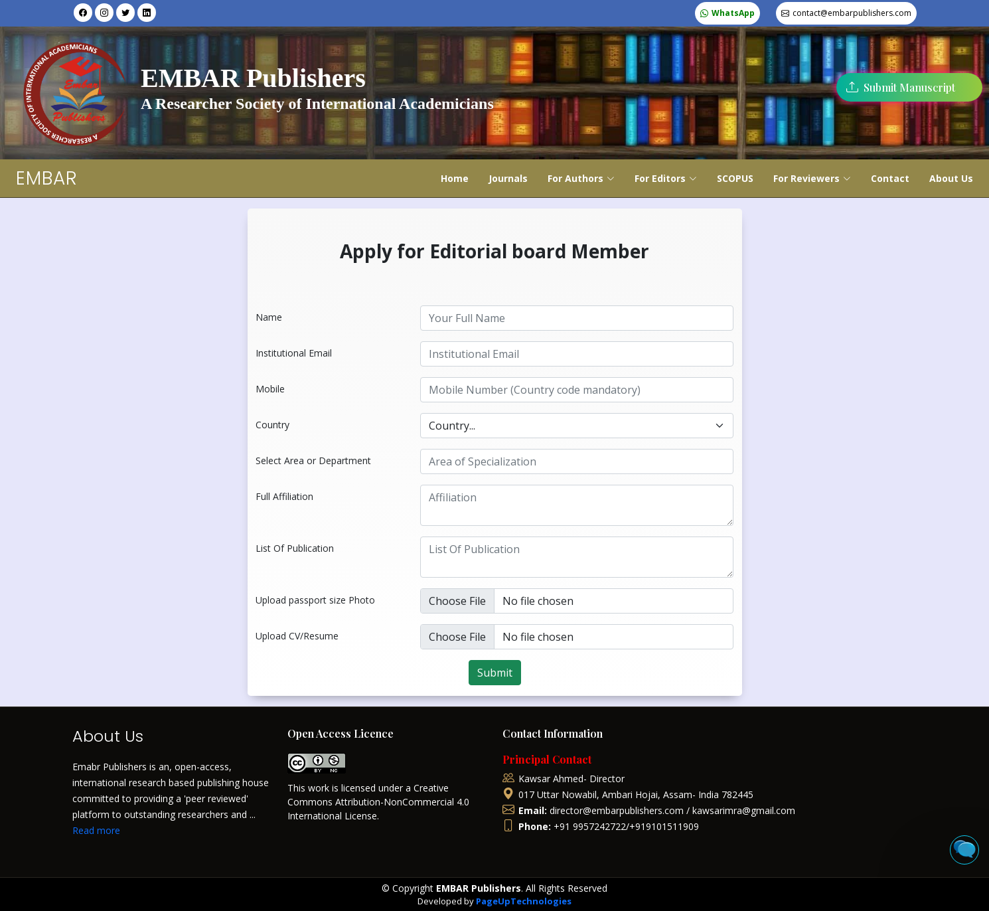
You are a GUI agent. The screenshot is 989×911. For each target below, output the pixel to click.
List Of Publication (295, 548)
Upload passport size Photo (315, 600)
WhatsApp (733, 13)
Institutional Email (294, 353)
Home (455, 178)
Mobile (270, 388)
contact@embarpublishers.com (852, 13)
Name (269, 317)
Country (272, 424)
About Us (951, 178)
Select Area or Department (313, 460)
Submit (494, 672)
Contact (890, 178)
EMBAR (47, 178)
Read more (96, 830)
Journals (508, 178)
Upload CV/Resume (297, 635)
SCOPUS (735, 178)
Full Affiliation (284, 496)
